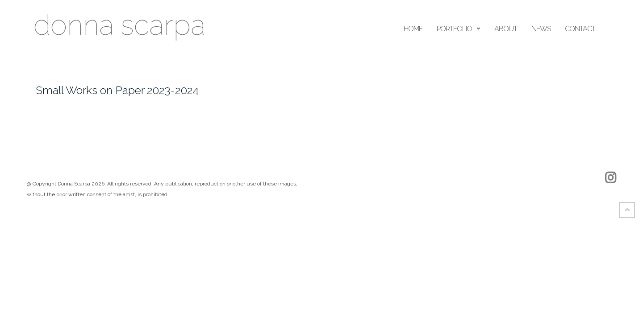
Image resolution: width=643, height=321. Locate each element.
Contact (580, 29)
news (541, 29)
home (413, 29)
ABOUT (505, 29)
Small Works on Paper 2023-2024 (117, 90)
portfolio (454, 29)
